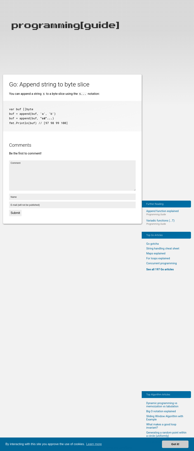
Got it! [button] (175, 444)
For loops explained (158, 258)
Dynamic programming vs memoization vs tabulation (162, 405)
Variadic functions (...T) (160, 220)
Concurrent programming (161, 263)
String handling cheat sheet (162, 248)
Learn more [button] (94, 444)
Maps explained (155, 253)
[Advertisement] (97, 26)
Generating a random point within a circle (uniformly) (166, 434)
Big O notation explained (161, 411)
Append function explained (162, 211)
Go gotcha (152, 243)
